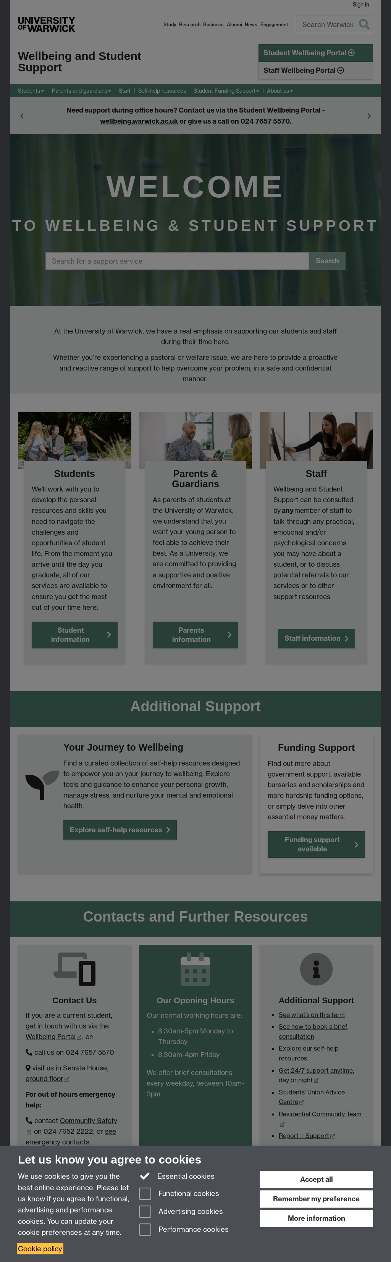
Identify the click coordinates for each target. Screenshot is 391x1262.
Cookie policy (40, 1248)
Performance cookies (184, 1230)
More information (316, 1218)
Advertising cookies (181, 1212)
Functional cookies (179, 1194)
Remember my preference (316, 1198)
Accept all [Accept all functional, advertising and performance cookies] (316, 1179)
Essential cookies (177, 1176)
